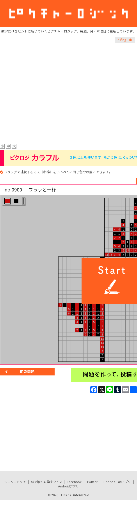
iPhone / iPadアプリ (117, 482)
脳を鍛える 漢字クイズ (46, 482)
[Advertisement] (52, 89)
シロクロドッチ (15, 482)
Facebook (74, 482)
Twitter (92, 482)
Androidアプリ (68, 486)
